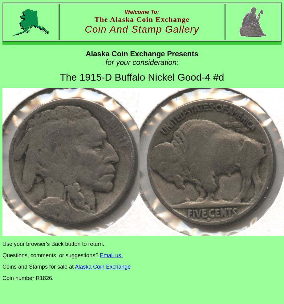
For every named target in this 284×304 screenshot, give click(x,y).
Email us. (111, 255)
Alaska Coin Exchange (103, 267)
